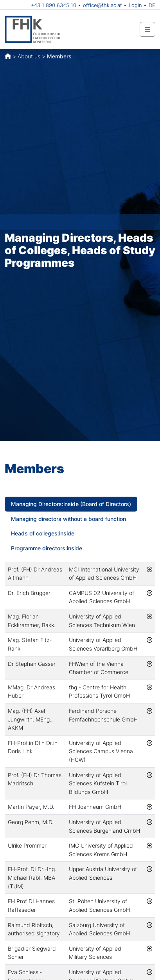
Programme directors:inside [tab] (46, 548)
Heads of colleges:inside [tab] (42, 533)
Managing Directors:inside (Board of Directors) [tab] (71, 504)
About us (29, 56)
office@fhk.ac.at (102, 5)
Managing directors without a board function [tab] (68, 518)
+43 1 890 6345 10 (53, 5)
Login (135, 5)
